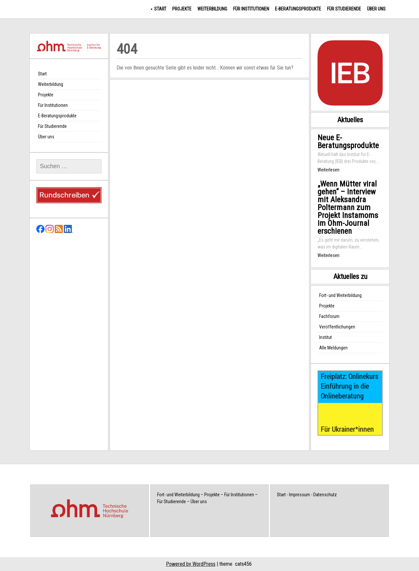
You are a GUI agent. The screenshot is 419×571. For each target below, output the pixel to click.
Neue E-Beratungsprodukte (348, 141)
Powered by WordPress (190, 564)
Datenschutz (325, 494)
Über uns (376, 8)
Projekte (181, 8)
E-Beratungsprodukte (298, 8)
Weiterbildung (212, 8)
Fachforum (329, 316)
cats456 (243, 564)
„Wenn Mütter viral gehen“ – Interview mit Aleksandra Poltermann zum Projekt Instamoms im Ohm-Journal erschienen (348, 207)
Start (160, 8)
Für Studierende (344, 8)
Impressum (299, 494)
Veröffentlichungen (337, 326)
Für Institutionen (251, 8)
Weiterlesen (328, 169)
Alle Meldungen (333, 347)
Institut (325, 337)
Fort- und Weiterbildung (340, 295)
